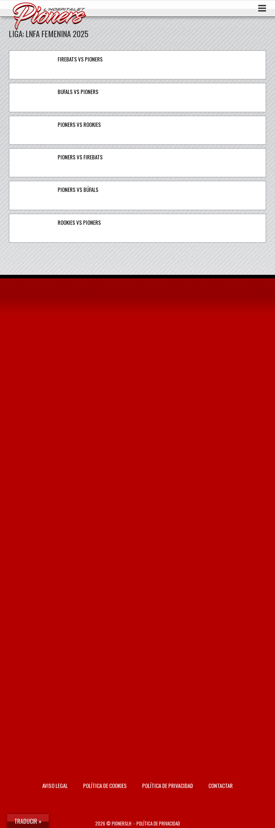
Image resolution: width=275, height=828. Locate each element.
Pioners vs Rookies (79, 124)
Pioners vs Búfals (78, 189)
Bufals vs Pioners (78, 91)
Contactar (220, 785)
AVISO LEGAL (55, 785)
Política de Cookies (105, 785)
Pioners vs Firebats (80, 157)
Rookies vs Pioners (79, 222)
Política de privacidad (167, 785)
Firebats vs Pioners (80, 59)
